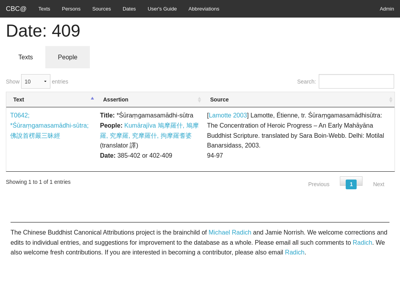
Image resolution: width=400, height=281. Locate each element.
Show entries (37, 81)
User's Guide (162, 9)
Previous (318, 184)
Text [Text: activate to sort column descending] (18, 99)
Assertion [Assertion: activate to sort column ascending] (116, 99)
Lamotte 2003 (228, 115)
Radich (362, 242)
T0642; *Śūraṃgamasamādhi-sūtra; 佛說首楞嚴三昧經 (49, 125)
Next (378, 184)
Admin (387, 9)
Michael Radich (230, 232)
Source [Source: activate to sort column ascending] (219, 99)
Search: (345, 81)
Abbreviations (204, 9)
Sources (101, 9)
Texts (44, 9)
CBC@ (16, 8)
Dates (129, 9)
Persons (71, 9)
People (67, 57)
